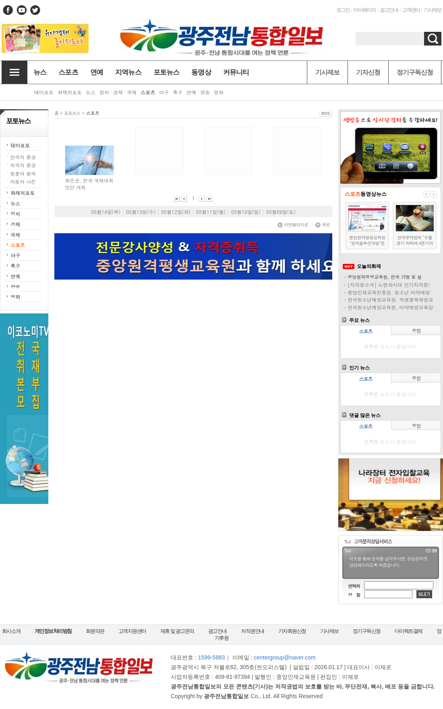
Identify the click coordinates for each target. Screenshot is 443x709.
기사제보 (432, 10)
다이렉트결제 (408, 631)
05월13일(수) (140, 211)
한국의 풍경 (23, 156)
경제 (15, 224)
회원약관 (95, 631)
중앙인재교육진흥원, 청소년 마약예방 (389, 292)
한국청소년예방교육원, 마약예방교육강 (390, 307)
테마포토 (20, 145)
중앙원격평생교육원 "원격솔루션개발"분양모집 (367, 243)
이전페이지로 (292, 225)
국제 (15, 234)
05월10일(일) (246, 211)
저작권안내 (252, 631)
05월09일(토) (281, 211)
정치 (15, 213)
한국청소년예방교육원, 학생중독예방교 (390, 299)
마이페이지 (365, 10)
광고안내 (388, 10)
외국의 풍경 (23, 165)
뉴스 (15, 203)
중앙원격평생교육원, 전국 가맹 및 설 (385, 277)
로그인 (343, 10)
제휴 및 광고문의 (177, 631)
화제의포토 (22, 192)
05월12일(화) (175, 211)
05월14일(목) (105, 211)
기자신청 (368, 72)
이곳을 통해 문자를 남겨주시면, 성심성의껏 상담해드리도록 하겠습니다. (390, 566)
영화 (15, 296)
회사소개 (11, 631)
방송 (15, 286)
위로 (322, 225)
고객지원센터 (132, 631)
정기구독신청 (415, 72)
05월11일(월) (211, 211)
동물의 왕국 (23, 173)
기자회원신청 (292, 631)
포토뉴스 (72, 113)
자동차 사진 (23, 181)
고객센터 (411, 10)
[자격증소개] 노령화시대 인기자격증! (389, 284)
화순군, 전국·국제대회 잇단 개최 (89, 184)
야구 (15, 255)
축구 (15, 265)
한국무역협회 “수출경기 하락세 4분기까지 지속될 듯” (414, 243)
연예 (15, 276)
